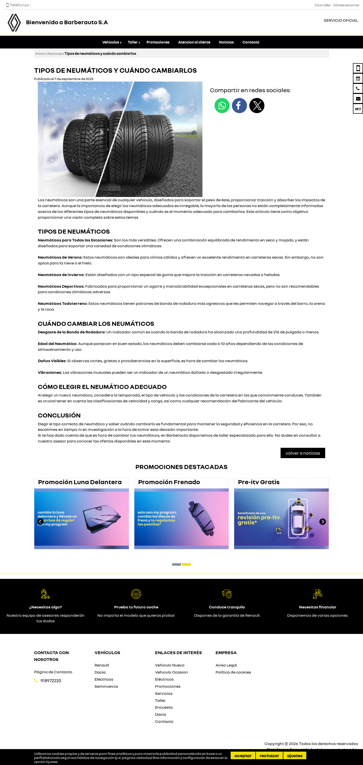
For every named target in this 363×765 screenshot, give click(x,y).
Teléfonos (17, 4)
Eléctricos (104, 679)
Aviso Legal (226, 665)
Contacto (251, 42)
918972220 (51, 680)
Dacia (100, 672)
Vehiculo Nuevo (170, 665)
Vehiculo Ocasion (171, 672)
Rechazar (269, 755)
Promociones (157, 42)
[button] (177, 564)
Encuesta (164, 707)
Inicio (40, 53)
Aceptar (243, 755)
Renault (102, 665)
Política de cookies (233, 672)
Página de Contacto (53, 671)
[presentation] (40, 522)
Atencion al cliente (194, 42)
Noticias (226, 42)
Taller (133, 42)
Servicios (163, 693)
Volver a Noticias (303, 453)
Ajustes (294, 755)
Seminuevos (106, 686)
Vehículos (110, 42)
